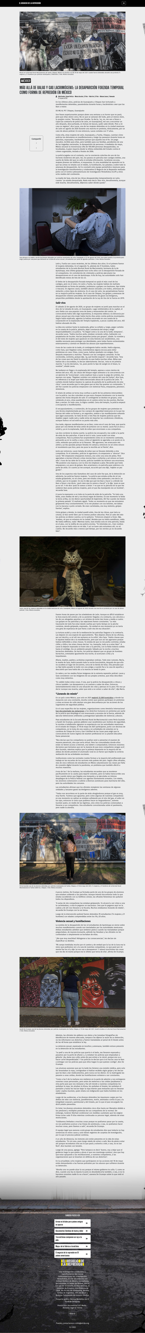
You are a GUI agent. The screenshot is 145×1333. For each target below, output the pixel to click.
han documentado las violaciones (70, 711)
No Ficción (65, 1290)
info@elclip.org (82, 1323)
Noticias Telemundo (64, 1295)
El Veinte (78, 1308)
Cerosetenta (84, 1281)
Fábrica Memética (77, 1299)
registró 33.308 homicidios (102, 698)
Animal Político (62, 1281)
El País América (80, 1286)
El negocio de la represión (30, 3)
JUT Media (82, 1305)
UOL (77, 1293)
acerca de (72, 1313)
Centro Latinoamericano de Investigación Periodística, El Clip (72, 1276)
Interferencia (80, 1288)
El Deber (70, 1283)
